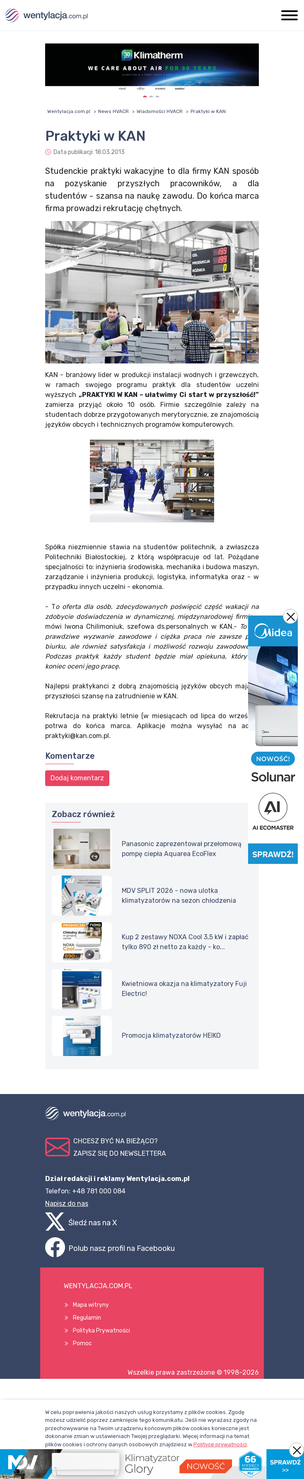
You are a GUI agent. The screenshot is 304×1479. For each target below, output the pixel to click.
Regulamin (87, 1317)
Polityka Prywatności (101, 1330)
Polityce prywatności (220, 1444)
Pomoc (82, 1343)
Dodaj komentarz (77, 778)
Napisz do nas (66, 1203)
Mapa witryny (91, 1304)
